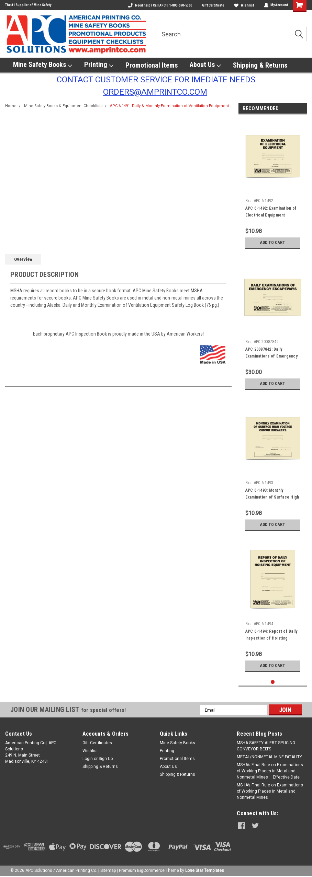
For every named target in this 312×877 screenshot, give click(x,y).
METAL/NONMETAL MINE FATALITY (269, 757)
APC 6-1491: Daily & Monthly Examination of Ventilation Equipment (169, 106)
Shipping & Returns (260, 65)
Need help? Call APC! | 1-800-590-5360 (160, 5)
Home (10, 106)
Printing (98, 64)
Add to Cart (272, 242)
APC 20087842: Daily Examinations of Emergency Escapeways (271, 356)
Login (87, 758)
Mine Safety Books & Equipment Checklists (63, 106)
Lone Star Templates (204, 870)
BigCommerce (151, 870)
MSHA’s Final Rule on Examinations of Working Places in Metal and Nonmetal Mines (270, 791)
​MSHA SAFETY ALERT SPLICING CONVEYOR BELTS (266, 745)
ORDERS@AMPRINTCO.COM (155, 92)
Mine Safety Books (42, 64)
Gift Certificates (97, 742)
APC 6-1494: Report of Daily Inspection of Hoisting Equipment (271, 638)
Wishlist (244, 5)
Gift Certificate (213, 5)
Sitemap (108, 870)
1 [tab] (273, 682)
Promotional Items (151, 65)
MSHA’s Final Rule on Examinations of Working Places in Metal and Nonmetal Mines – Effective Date (270, 771)
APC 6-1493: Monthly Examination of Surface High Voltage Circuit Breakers (272, 497)
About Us (205, 64)
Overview (23, 259)
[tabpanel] (273, 186)
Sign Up (106, 758)
